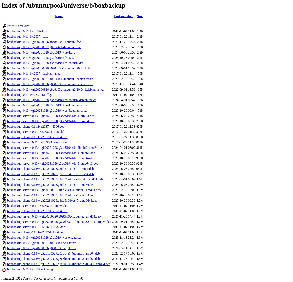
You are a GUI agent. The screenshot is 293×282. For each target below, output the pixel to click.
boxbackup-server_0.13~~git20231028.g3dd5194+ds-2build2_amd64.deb (55, 147)
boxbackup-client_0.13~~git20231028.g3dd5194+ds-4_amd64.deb (50, 184)
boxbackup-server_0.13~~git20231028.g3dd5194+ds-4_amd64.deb (51, 153)
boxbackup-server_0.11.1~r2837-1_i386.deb (36, 227)
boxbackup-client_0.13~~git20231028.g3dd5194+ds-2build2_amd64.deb (55, 179)
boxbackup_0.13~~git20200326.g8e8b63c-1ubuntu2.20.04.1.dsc (49, 68)
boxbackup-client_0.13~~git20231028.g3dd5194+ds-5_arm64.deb (50, 174)
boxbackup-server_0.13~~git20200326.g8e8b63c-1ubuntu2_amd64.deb (54, 216)
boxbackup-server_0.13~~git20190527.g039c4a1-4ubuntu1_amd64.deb (54, 190)
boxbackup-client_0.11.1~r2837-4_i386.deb (35, 126)
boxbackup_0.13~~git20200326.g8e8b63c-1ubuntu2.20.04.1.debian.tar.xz (55, 89)
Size (140, 16)
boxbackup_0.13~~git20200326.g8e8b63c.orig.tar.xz (41, 248)
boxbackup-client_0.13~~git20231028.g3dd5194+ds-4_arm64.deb (50, 169)
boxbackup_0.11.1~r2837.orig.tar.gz (30, 269)
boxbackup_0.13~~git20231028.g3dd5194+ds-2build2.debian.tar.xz (51, 100)
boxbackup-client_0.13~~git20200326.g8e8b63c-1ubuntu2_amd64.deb (53, 258)
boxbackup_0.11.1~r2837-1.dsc (27, 31)
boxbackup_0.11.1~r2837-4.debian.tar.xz (34, 73)
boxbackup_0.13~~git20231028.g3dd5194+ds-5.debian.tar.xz (47, 110)
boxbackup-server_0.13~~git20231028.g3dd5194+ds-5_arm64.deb (50, 121)
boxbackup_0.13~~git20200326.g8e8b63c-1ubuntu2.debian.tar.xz (50, 84)
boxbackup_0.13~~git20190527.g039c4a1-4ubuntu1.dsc (44, 47)
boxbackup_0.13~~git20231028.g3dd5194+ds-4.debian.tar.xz (47, 105)
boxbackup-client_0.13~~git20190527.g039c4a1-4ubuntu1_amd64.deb (53, 253)
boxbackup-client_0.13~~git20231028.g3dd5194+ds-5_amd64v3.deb (52, 200)
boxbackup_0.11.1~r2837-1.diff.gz (29, 94)
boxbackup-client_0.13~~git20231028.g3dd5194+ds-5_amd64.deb (50, 195)
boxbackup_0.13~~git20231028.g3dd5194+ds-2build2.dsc (45, 63)
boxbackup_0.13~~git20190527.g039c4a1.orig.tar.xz (41, 243)
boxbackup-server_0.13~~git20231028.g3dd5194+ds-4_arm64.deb (50, 116)
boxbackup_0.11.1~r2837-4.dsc (27, 36)
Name (59, 16)
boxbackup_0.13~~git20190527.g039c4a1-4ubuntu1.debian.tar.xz (50, 79)
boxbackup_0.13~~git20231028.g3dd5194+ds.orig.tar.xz (44, 237)
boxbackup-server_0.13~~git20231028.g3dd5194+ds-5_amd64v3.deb (52, 163)
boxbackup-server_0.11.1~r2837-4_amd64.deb (37, 142)
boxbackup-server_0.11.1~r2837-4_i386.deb (36, 131)
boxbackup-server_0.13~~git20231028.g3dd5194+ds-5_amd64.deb (51, 158)
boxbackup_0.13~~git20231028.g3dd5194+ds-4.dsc (41, 52)
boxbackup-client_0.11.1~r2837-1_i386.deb (35, 232)
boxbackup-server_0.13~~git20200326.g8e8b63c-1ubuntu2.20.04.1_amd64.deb (59, 221)
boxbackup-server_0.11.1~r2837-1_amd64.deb (37, 206)
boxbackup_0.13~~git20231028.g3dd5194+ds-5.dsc (41, 57)
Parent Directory (18, 26)
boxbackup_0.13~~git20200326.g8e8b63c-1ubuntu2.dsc (44, 42)
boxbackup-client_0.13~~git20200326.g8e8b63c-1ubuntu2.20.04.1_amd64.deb (58, 264)
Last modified (123, 16)
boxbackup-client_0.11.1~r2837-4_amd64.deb (37, 137)
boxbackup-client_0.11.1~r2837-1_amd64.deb (37, 211)
